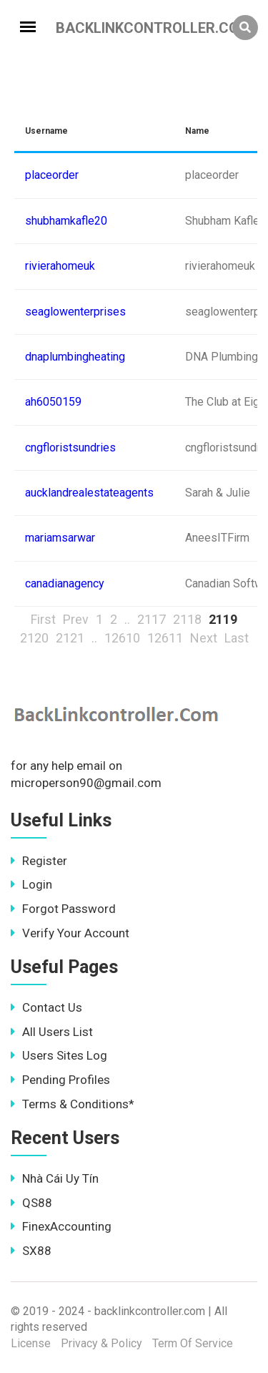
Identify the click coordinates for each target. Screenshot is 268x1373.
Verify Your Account (70, 933)
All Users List (52, 1032)
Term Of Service (192, 1343)
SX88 (31, 1250)
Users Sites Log (59, 1055)
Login (31, 884)
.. (127, 619)
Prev (76, 619)
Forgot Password (63, 909)
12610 (122, 637)
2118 (187, 619)
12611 (165, 637)
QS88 (31, 1203)
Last (236, 637)
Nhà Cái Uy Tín (55, 1178)
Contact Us (46, 1007)
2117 (151, 619)
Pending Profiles (60, 1079)
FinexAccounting (61, 1226)
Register (39, 861)
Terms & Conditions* (72, 1104)
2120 (34, 637)
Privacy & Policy (101, 1343)
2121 (70, 637)
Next (203, 637)
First (43, 619)
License (31, 1343)
